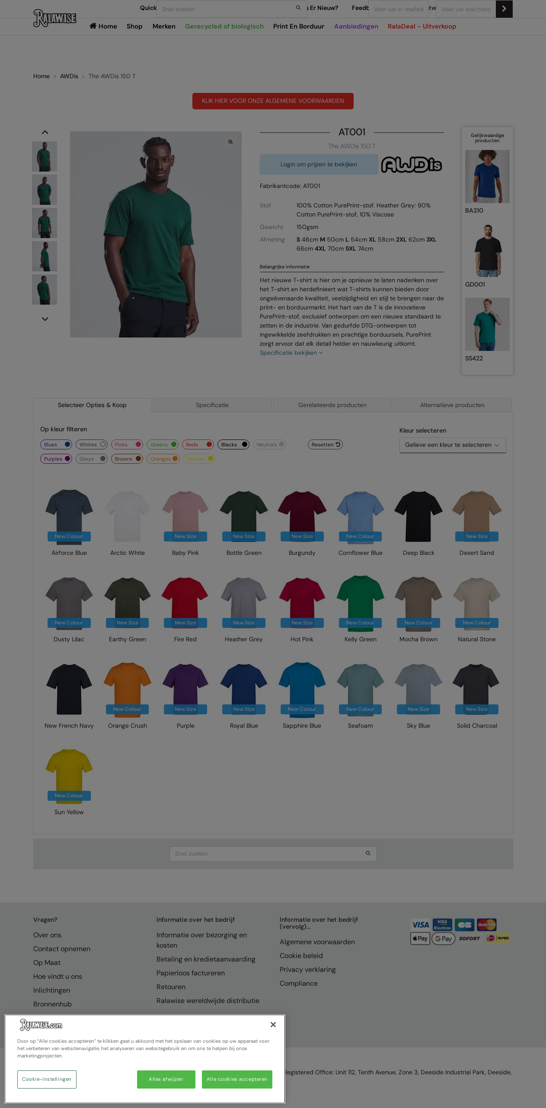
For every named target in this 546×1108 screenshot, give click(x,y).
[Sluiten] (273, 1024)
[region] (144, 1059)
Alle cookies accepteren (237, 1079)
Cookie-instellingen (47, 1079)
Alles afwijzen (166, 1079)
